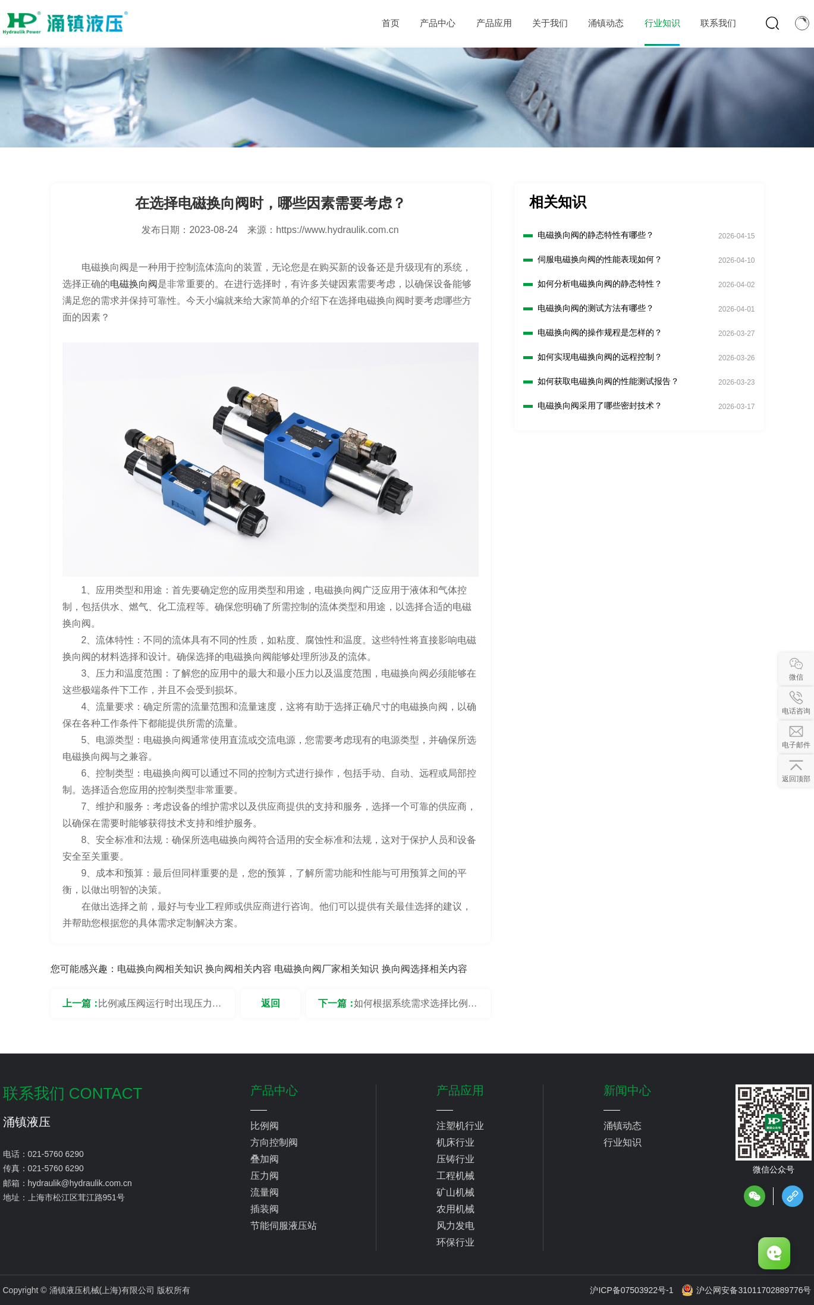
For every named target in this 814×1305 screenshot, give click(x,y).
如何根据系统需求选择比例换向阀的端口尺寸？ (415, 1008)
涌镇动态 (623, 1126)
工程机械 (455, 1176)
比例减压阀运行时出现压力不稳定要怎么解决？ (160, 1008)
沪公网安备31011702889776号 (746, 1290)
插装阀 (264, 1209)
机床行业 (455, 1142)
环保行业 (455, 1242)
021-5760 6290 (56, 1154)
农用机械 (455, 1209)
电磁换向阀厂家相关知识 (326, 969)
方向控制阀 (274, 1142)
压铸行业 (455, 1159)
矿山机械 (455, 1192)
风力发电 (455, 1226)
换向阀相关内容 (238, 969)
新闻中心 (627, 1090)
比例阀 (264, 1126)
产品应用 (460, 1090)
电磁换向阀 (134, 284)
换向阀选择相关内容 (424, 969)
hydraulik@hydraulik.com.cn (80, 1183)
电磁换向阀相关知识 (160, 969)
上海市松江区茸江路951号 (76, 1197)
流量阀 (264, 1192)
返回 (270, 1003)
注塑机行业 (460, 1126)
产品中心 (274, 1090)
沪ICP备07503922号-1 (631, 1290)
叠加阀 (264, 1159)
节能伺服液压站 (283, 1226)
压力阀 (264, 1176)
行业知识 (623, 1142)
